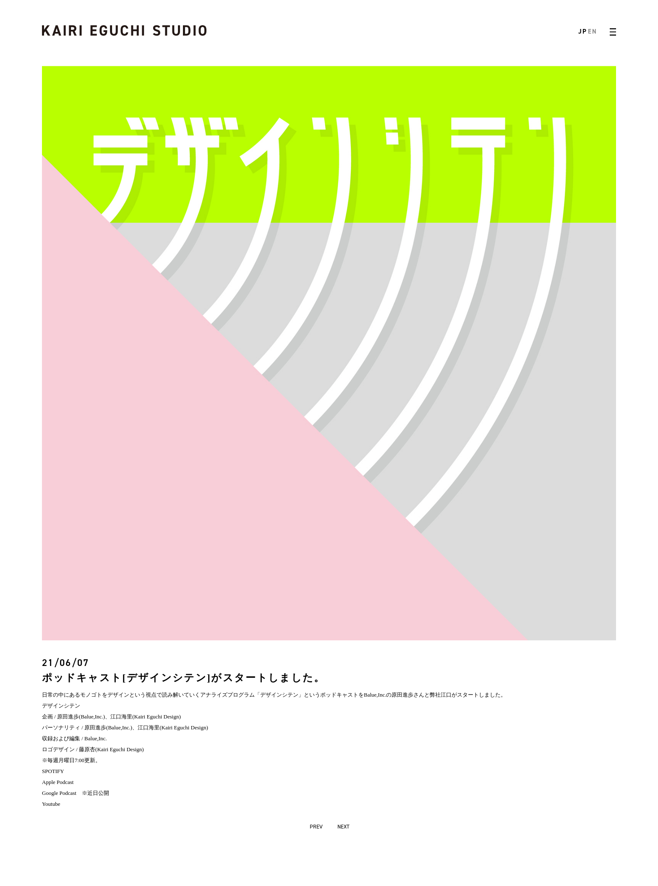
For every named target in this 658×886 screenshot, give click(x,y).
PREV (316, 826)
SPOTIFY (53, 771)
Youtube (51, 804)
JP (582, 31)
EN (592, 31)
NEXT (343, 826)
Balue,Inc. (375, 695)
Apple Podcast (57, 782)
